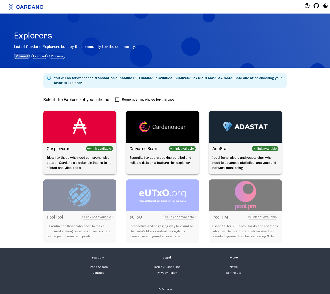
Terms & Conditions (166, 267)
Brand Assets (98, 267)
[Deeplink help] (307, 5)
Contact (98, 273)
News (234, 267)
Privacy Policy (167, 273)
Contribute (233, 273)
